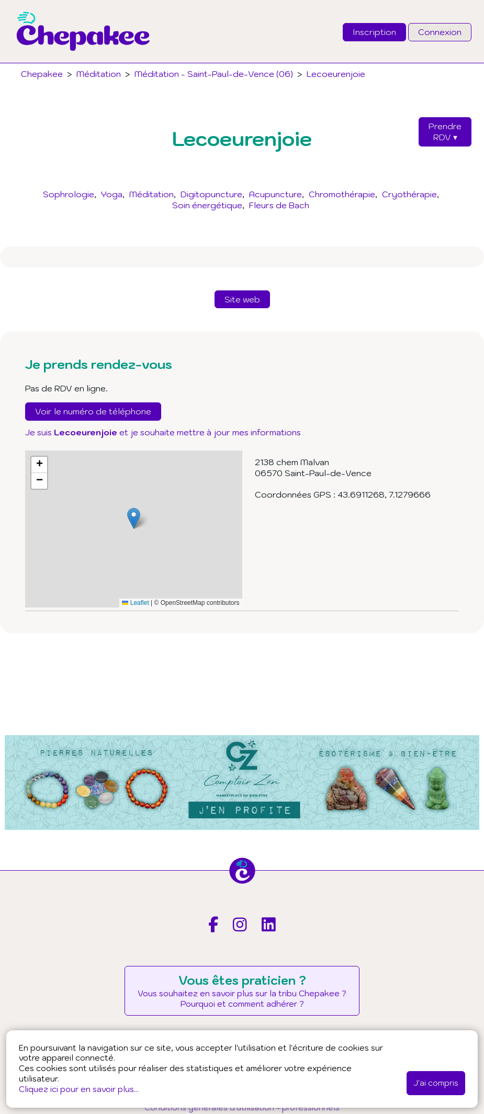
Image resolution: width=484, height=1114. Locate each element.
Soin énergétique (207, 205)
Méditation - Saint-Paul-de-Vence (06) (213, 74)
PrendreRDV (445, 131)
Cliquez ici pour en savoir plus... (79, 1089)
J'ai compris (435, 1082)
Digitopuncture (211, 194)
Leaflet (135, 602)
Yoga (111, 194)
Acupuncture (275, 194)
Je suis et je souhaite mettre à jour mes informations (163, 432)
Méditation (151, 194)
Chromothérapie (342, 194)
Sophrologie (68, 194)
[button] (133, 518)
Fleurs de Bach (279, 205)
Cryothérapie (409, 194)
